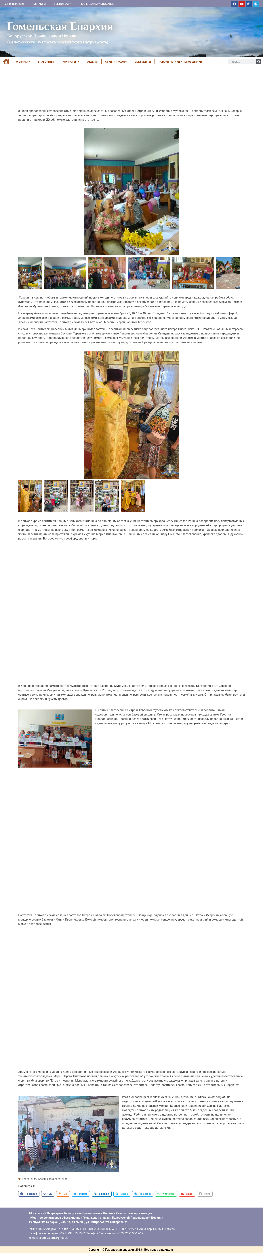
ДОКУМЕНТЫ (143, 61)
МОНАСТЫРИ (71, 61)
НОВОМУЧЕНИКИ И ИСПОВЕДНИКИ (180, 61)
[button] (28, 1194)
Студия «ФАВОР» (116, 61)
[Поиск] (258, 61)
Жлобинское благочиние (52, 1178)
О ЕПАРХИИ (23, 61)
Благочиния (29, 1178)
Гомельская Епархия (60, 26)
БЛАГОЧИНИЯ (46, 61)
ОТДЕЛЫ (92, 61)
